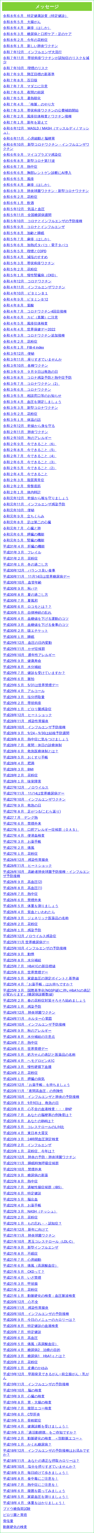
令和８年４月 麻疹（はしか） (27, 28)
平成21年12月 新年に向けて (25, 1229)
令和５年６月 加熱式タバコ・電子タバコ (35, 245)
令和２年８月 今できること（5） (29, 450)
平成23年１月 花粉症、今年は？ (29, 1151)
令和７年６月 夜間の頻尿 (23, 92)
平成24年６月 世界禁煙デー (25, 1049)
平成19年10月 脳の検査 (22, 1390)
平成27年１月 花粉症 (20, 854)
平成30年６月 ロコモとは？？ (27, 607)
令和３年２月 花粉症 (20, 414)
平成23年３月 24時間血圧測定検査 (31, 1139)
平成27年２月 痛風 (18, 848)
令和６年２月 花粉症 (20, 197)
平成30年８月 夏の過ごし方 (25, 595)
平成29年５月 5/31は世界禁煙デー (31, 685)
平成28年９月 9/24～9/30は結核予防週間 (36, 733)
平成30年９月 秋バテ (20, 588)
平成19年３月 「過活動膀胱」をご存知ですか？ (39, 1432)
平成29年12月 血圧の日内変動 (27, 643)
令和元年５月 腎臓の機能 (23, 540)
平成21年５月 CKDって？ (23, 1272)
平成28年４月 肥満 (18, 763)
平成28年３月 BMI (18, 769)
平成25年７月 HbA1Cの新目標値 (29, 966)
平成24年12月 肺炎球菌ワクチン (29, 1012)
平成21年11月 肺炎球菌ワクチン (29, 1235)
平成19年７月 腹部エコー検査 (27, 1408)
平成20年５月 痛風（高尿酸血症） (30, 1344)
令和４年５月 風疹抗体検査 (25, 323)
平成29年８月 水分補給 (22, 667)
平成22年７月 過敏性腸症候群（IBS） (33, 1187)
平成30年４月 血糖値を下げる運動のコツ (36, 619)
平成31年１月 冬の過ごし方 (25, 564)
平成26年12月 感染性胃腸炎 (25, 860)
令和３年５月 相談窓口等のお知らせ (32, 396)
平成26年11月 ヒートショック (27, 866)
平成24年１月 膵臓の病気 (24, 1079)
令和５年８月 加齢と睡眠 (23, 233)
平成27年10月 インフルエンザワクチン (34, 799)
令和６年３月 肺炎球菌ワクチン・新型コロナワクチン (46, 191)
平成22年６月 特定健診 (22, 1193)
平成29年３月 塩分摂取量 (24, 697)
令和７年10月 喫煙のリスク (25, 68)
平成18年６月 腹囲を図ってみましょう (34, 1491)
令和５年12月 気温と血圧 (24, 209)
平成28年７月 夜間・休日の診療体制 (32, 745)
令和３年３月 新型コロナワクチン (30, 408)
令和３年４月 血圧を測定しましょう (32, 402)
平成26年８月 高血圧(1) (22, 888)
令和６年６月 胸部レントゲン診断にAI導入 (37, 173)
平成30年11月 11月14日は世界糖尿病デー (36, 576)
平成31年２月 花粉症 (20, 558)
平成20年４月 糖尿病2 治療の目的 (31, 1350)
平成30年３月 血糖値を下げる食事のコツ (36, 625)
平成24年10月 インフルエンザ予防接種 (34, 1024)
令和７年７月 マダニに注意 (25, 86)
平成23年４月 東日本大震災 (25, 1133)
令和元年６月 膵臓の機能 (23, 534)
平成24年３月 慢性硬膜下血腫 (27, 1067)
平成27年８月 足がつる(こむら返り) (32, 811)
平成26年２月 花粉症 (20, 924)
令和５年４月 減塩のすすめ (25, 257)
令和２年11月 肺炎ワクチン (25, 432)
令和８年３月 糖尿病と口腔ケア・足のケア (37, 34)
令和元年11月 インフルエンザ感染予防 (34, 504)
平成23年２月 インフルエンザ (27, 1145)
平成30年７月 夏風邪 (20, 600)
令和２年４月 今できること (25, 474)
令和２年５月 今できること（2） (29, 468)
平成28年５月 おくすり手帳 (25, 757)
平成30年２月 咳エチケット (25, 631)
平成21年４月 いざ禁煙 (22, 1278)
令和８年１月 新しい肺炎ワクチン (30, 46)
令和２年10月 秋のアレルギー (27, 438)
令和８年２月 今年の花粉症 (25, 40)
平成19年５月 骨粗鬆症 (22, 1420)
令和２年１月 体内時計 (22, 492)
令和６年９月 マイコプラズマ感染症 (32, 155)
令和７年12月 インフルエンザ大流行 (32, 52)
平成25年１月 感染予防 (22, 1007)
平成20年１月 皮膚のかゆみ (25, 1368)
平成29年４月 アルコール (24, 691)
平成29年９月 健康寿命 (22, 661)
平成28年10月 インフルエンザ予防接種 (34, 727)
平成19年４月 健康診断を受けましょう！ (36, 1426)
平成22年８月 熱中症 (20, 1181)
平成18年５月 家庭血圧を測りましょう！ (36, 1497)
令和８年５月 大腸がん (22, 22)
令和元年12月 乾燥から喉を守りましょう (36, 498)
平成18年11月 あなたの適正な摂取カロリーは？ (41, 1461)
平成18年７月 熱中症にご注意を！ (30, 1485)
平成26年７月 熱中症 (20, 894)
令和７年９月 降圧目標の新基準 (29, 74)
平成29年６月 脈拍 (18, 679)
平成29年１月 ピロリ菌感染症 (27, 709)
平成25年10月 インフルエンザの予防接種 (35, 948)
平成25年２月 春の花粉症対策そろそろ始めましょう (44, 1000)
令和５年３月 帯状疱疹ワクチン (29, 263)
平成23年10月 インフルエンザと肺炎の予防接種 (41, 1097)
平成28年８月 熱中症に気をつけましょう (36, 739)
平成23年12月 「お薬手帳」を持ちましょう (36, 1085)
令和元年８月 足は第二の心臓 (27, 522)
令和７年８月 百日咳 (20, 80)
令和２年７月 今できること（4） (29, 456)
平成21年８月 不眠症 (20, 1253)
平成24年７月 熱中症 (20, 1043)
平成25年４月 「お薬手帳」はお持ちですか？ (38, 984)
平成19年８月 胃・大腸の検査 (27, 1402)
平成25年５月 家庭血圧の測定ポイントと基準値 (41, 978)
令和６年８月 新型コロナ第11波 (29, 161)
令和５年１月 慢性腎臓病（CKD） (30, 275)
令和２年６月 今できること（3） (29, 462)
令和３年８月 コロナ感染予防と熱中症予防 (37, 378)
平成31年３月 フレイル (22, 552)
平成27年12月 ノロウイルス (25, 787)
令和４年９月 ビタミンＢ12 (25, 299)
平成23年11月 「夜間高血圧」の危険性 (33, 1091)
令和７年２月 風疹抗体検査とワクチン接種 (37, 116)
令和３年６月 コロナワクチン (27, 390)
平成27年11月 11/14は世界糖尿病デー (33, 793)
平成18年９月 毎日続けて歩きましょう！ (36, 1473)
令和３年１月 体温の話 (22, 420)
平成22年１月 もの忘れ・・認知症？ (32, 1223)
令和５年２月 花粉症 (20, 269)
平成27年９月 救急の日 (22, 805)
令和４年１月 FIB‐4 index (23, 347)
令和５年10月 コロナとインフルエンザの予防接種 (42, 221)
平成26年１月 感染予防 (22, 930)
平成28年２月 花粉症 (20, 775)
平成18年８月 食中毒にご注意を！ (30, 1479)
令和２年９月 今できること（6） (29, 444)
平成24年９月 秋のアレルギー (27, 1031)
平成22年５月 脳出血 (20, 1199)
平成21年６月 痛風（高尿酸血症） (30, 1266)
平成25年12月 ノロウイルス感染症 (29, 936)
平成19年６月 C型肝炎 (21, 1414)
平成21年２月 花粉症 (20, 1290)
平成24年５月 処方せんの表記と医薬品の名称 (39, 1055)
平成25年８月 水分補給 (22, 960)
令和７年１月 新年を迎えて (25, 122)
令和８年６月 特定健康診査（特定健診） (35, 16)
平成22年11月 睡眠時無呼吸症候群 (31, 1163)
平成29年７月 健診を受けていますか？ (34, 673)
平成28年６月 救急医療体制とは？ (30, 751)
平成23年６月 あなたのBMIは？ (28, 1121)
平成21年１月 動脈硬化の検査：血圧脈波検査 (39, 1296)
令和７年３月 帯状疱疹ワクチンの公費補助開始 (41, 110)
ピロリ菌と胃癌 (15, 1515)
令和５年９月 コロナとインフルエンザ (34, 227)
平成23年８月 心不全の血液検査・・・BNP (37, 1109)
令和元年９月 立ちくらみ (23, 516)
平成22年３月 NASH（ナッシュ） (30, 1211)
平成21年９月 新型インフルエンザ (30, 1247)
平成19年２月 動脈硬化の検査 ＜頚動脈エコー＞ (42, 1438)
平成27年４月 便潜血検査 (24, 835)
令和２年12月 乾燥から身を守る (29, 426)
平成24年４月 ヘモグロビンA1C (29, 1061)
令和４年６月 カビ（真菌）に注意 (30, 317)
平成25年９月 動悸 (18, 954)
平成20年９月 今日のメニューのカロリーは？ (39, 1320)
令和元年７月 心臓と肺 (22, 528)
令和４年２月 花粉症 (20, 341)
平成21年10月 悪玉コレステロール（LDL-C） (39, 1241)
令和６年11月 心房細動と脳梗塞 (29, 138)
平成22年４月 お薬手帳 (22, 1205)
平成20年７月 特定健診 (22, 1332)
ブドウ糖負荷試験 (17, 1509)
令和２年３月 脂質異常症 (23, 480)
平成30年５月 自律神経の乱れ (27, 612)
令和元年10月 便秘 (18, 510)
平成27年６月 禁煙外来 (22, 823)
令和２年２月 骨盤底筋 (22, 486)
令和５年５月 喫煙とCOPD (24, 251)
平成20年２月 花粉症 (20, 1362)
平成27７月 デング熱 (20, 818)
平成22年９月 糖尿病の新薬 (25, 1175)
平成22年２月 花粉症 (20, 1217)
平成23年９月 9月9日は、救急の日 (31, 1103)
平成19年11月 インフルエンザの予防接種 (36, 1384)
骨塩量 (8, 1521)
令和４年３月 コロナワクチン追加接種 (34, 335)
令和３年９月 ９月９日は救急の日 (30, 372)
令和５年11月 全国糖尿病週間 (27, 215)
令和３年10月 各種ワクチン (25, 366)
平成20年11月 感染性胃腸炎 (25, 1308)
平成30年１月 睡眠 (18, 637)
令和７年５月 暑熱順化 (22, 98)
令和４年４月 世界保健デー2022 (29, 329)
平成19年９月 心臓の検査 (24, 1396)
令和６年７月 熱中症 (20, 167)
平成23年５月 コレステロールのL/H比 (33, 1127)
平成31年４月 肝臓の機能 (24, 546)
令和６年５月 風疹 (18, 179)
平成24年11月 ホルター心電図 (27, 1019)
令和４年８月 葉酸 (18, 305)
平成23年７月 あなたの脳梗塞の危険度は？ (37, 1115)
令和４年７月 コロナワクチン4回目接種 (35, 311)
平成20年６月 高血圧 (20, 1338)
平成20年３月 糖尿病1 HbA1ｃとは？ (34, 1356)
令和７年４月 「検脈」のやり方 (29, 104)
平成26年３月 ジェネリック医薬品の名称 (36, 918)
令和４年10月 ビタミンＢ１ (25, 293)
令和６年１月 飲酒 (18, 203)
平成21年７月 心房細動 (22, 1260)
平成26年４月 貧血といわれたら (29, 912)
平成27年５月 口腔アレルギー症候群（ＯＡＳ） (41, 830)
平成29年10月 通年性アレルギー (29, 655)
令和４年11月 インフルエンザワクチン (34, 287)
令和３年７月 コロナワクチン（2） (31, 384)
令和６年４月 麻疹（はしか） (27, 185)
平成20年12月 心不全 (20, 1302)
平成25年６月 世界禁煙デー (25, 972)
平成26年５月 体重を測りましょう (30, 906)
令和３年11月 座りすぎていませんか (32, 359)
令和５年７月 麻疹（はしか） (27, 239)
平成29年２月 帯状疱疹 (22, 703)
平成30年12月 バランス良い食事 (29, 570)
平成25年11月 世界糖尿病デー (26, 942)
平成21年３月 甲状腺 (20, 1284)
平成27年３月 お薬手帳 (22, 842)
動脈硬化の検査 (15, 1527)
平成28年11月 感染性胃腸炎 (25, 721)
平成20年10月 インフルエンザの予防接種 (36, 1314)
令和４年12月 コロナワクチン (27, 281)
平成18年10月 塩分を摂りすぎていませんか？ (39, 1467)
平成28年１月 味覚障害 (22, 781)
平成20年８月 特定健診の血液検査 (30, 1326)
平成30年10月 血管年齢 (22, 582)
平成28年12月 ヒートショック (27, 715)
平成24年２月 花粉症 (20, 1073)
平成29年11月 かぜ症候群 (24, 649)
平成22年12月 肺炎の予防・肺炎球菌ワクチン (39, 1157)
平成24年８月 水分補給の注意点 (29, 1037)
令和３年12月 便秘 (18, 353)
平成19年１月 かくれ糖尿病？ (27, 1444)
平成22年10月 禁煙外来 (22, 1169)
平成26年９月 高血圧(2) (22, 882)
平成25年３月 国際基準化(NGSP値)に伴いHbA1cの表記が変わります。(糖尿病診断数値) (46, 992)
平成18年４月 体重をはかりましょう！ (34, 1503)
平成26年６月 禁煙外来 (22, 900)
